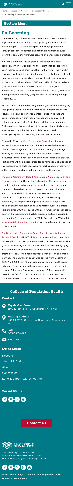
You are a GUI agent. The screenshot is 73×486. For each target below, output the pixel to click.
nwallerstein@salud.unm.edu (19, 222)
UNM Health (20, 478)
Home (4, 11)
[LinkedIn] (17, 399)
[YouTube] (23, 399)
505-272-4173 (17, 333)
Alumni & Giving (13, 361)
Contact (30, 474)
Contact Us (9, 373)
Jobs (58, 474)
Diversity (7, 478)
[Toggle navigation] (68, 4)
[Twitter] (17, 467)
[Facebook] (4, 399)
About (6, 367)
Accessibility (9, 474)
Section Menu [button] (15, 23)
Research (14, 11)
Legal (21, 474)
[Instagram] (11, 399)
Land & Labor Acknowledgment (23, 378)
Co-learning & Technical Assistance (19, 15)
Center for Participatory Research (36, 11)
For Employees (45, 474)
